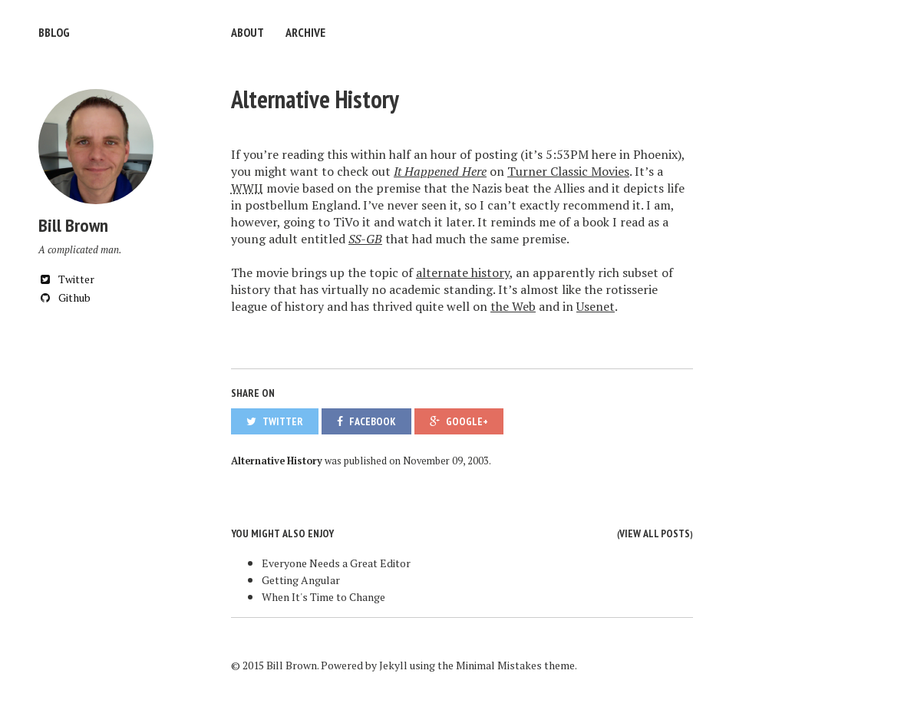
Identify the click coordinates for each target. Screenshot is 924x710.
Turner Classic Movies (568, 171)
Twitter (66, 279)
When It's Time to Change (323, 596)
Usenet (595, 306)
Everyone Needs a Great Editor (336, 563)
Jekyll (393, 665)
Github (64, 297)
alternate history (463, 272)
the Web (513, 306)
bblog (54, 32)
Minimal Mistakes (499, 665)
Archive (305, 32)
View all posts (654, 533)
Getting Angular (301, 580)
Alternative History (315, 99)
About (247, 32)
